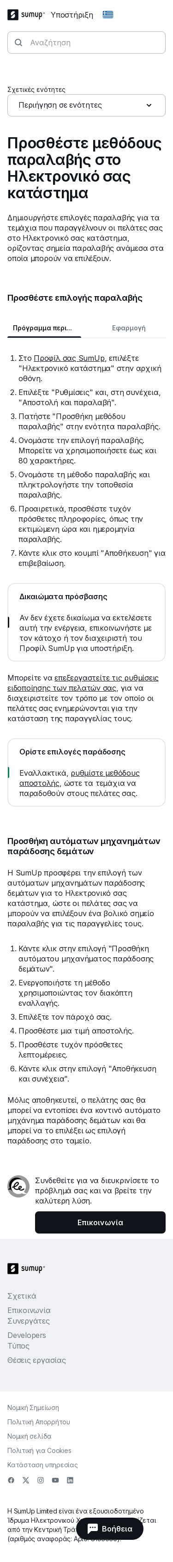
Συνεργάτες (28, 1320)
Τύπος (18, 1345)
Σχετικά (21, 1296)
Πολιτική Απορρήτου (38, 1422)
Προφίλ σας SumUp (69, 358)
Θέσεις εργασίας (36, 1360)
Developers (26, 1335)
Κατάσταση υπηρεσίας (42, 1465)
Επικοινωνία (29, 1310)
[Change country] (108, 15)
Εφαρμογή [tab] (129, 328)
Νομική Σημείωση (33, 1407)
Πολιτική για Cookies (39, 1450)
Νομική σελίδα (29, 1436)
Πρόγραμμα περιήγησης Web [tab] (47, 328)
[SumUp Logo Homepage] (29, 15)
